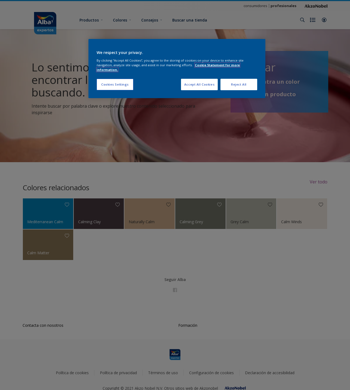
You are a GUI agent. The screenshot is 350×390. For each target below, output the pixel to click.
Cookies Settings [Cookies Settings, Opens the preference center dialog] (115, 84)
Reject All (239, 84)
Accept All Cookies (199, 84)
